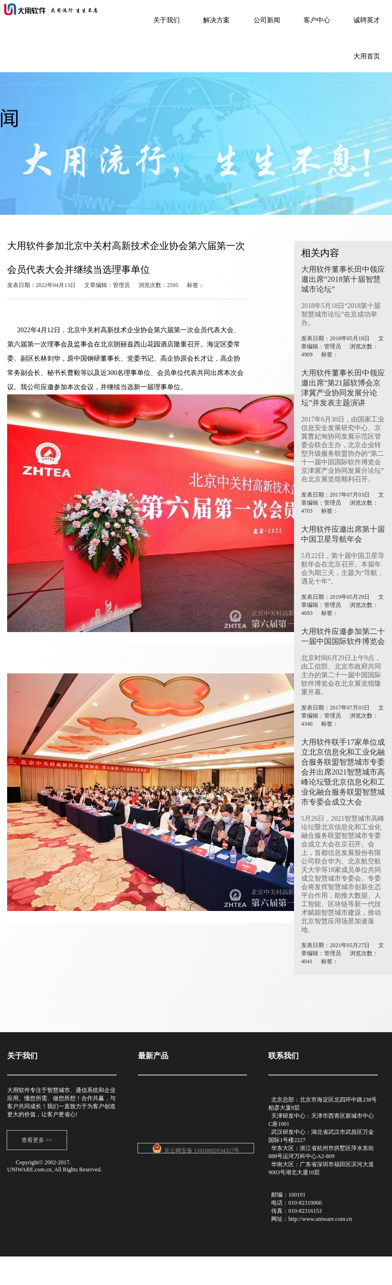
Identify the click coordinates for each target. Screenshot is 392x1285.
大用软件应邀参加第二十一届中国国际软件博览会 (343, 636)
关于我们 (166, 20)
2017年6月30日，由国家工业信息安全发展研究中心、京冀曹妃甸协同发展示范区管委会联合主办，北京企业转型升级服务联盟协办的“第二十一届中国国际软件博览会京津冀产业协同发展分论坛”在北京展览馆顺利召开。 (342, 449)
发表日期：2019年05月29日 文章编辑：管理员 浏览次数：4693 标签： (342, 605)
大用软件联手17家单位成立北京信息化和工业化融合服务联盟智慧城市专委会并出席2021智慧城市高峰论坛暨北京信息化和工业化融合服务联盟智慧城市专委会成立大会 (343, 772)
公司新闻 (267, 20)
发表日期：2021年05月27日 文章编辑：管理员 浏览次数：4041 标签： (342, 953)
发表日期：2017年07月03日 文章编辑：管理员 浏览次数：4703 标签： (342, 502)
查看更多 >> (36, 1140)
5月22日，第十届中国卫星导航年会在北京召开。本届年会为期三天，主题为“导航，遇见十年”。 (342, 568)
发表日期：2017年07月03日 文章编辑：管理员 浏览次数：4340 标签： (342, 715)
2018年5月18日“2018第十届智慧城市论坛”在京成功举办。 (341, 314)
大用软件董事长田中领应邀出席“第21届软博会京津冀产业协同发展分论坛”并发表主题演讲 (343, 388)
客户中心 (317, 20)
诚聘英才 (366, 20)
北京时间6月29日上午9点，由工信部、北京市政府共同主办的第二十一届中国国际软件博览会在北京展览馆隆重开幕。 (341, 675)
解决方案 (216, 20)
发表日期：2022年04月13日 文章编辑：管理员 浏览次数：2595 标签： (105, 285)
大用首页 (366, 56)
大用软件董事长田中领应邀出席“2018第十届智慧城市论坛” (343, 279)
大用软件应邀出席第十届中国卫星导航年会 (343, 534)
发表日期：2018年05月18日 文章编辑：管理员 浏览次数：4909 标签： (342, 346)
